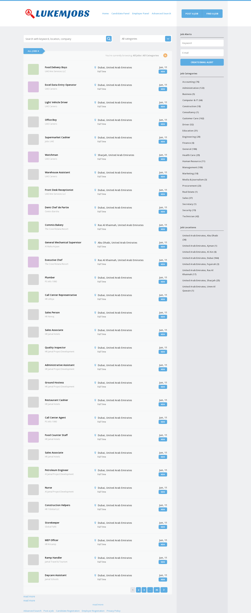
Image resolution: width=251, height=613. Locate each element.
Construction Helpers (57, 505)
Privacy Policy (113, 610)
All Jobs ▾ (33, 51)
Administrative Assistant (60, 365)
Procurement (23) (191, 185)
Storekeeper (52, 522)
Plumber (50, 277)
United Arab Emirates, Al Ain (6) (199, 251)
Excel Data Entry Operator (60, 84)
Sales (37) (187, 197)
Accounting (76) (190, 81)
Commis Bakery (54, 224)
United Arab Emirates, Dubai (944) (200, 257)
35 (157, 589)
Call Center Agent (55, 417)
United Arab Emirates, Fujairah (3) (200, 264)
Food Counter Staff (56, 435)
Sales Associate (54, 330)
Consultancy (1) (190, 112)
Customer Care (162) (193, 118)
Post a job (191, 13)
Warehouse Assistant (57, 172)
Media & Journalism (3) (194, 179)
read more (29, 596)
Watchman (51, 154)
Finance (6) (188, 142)
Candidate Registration (68, 610)
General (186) (189, 148)
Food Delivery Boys (56, 67)
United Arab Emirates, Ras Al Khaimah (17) (197, 272)
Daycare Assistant (56, 575)
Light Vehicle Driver (56, 102)
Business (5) (188, 94)
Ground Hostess (54, 382)
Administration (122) (193, 87)
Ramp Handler (53, 557)
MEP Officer (51, 540)
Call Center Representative (61, 295)
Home (105, 13)
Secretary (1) (189, 204)
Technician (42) (190, 216)
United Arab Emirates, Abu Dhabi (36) (200, 237)
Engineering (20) (191, 136)
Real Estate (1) (190, 191)
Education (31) (190, 130)
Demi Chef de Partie (57, 207)
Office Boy (51, 119)
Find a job (212, 13)
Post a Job (49, 610)
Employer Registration (93, 610)
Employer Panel (140, 13)
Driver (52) (188, 124)
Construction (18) (191, 106)
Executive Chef (53, 260)
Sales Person (52, 312)
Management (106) (192, 167)
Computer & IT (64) (192, 100)
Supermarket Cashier (57, 137)
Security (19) (189, 210)
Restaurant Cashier (56, 400)
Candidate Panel (120, 13)
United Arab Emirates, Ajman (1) (199, 245)
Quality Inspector (55, 347)
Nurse (48, 487)
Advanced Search (161, 13)
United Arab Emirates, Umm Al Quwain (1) (198, 288)
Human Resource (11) (193, 161)
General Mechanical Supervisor (63, 242)
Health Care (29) (191, 155)
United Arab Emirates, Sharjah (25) (201, 280)
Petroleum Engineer (56, 470)
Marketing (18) (190, 173)
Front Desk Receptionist (59, 189)
